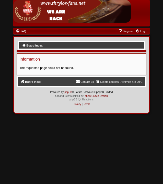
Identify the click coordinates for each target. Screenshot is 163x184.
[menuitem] (21, 31)
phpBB (68, 92)
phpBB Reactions (81, 99)
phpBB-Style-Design (96, 96)
